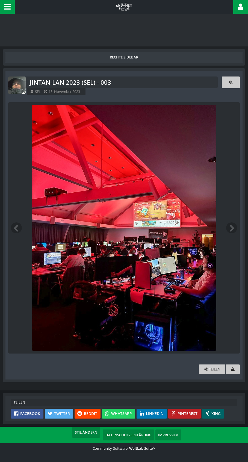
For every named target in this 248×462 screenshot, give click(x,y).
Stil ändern (86, 432)
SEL (38, 91)
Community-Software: (124, 448)
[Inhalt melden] (233, 369)
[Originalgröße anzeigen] (231, 82)
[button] (7, 7)
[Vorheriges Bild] (16, 227)
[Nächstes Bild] (231, 227)
